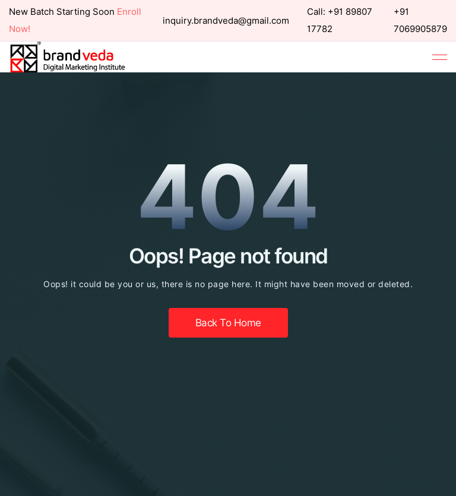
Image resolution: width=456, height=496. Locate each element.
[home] (68, 57)
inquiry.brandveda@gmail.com (226, 20)
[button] (439, 57)
